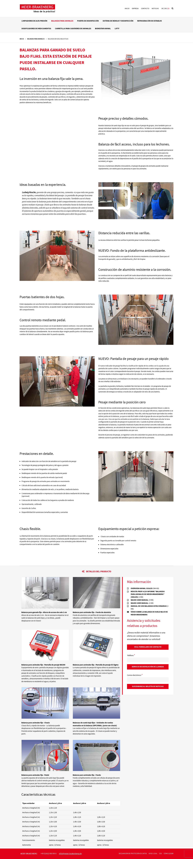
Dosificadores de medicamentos (36, 28)
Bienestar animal (103, 28)
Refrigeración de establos (149, 21)
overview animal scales (145, 588)
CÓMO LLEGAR (168, 854)
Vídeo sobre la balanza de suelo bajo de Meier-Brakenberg (149, 613)
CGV (160, 854)
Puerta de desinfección (88, 21)
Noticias (155, 8)
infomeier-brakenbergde (70, 853)
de (162, 8)
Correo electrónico (135, 675)
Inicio (127, 8)
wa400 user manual (142, 603)
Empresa (135, 8)
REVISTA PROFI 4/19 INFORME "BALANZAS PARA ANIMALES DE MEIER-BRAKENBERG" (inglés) (148, 594)
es (168, 8)
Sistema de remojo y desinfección (118, 21)
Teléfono (131, 655)
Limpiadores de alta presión (34, 21)
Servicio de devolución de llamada (148, 666)
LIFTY (117, 28)
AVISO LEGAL (153, 854)
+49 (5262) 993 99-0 (48, 853)
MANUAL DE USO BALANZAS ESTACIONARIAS (149, 607)
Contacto (145, 8)
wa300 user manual (142, 600)
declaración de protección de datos (133, 854)
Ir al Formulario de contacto (147, 647)
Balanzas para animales (62, 21)
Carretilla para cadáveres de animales (73, 28)
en (166, 8)
